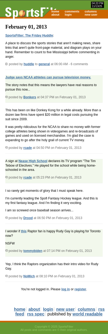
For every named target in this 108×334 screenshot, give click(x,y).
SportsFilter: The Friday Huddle (29, 35)
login (68, 14)
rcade (27, 148)
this (24, 231)
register (80, 289)
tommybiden (32, 251)
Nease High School (32, 161)
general (44, 64)
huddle (29, 64)
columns (91, 11)
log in (65, 289)
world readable (88, 314)
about (55, 14)
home (55, 11)
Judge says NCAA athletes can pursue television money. (48, 77)
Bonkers (29, 97)
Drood (28, 218)
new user (91, 14)
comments (72, 11)
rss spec (35, 314)
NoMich (29, 276)
